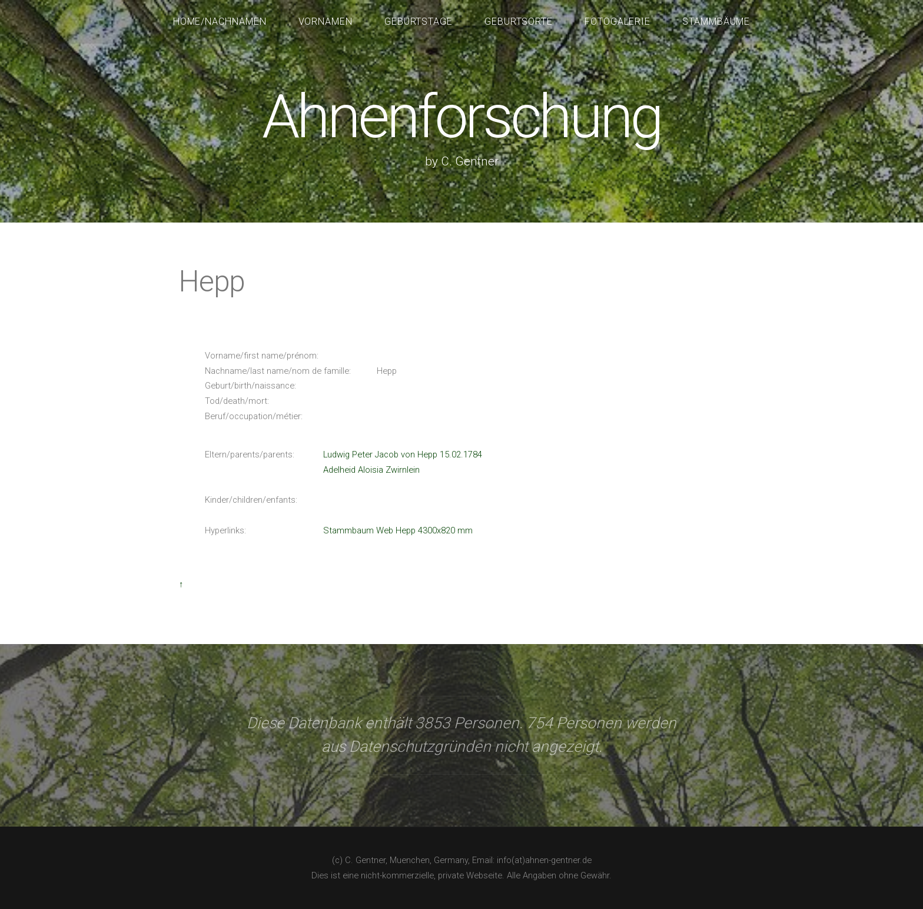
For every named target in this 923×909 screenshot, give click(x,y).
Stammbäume (716, 21)
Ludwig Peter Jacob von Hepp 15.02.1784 (402, 454)
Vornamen (325, 21)
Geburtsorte (518, 21)
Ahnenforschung (461, 117)
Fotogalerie (618, 21)
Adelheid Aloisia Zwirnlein (371, 470)
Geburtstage (418, 21)
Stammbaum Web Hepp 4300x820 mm (398, 530)
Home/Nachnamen (220, 21)
